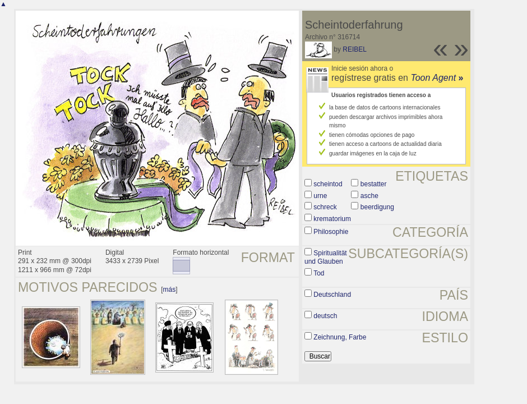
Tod (318, 273)
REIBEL (355, 49)
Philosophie (330, 232)
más (169, 289)
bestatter (373, 184)
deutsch (325, 316)
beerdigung (377, 207)
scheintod (327, 184)
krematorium (332, 219)
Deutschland (332, 295)
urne (320, 196)
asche (369, 196)
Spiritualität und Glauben (325, 257)
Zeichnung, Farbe (339, 337)
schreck (324, 207)
